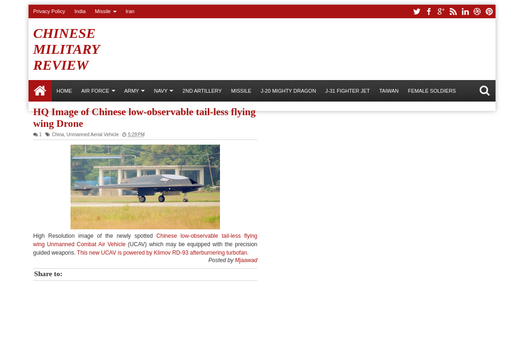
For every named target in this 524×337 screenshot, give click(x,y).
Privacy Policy (49, 11)
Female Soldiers (432, 91)
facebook (429, 11)
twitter (417, 11)
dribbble (477, 11)
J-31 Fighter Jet (348, 91)
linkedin (465, 11)
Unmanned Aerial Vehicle (93, 134)
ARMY (131, 91)
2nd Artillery (202, 91)
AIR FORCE (95, 91)
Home (40, 91)
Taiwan (389, 91)
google (441, 11)
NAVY (161, 91)
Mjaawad (246, 260)
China (58, 134)
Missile (103, 11)
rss (453, 11)
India (79, 11)
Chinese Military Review (66, 49)
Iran (130, 11)
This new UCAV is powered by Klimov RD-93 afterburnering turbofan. (162, 252)
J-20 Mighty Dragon (288, 91)
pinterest (489, 11)
